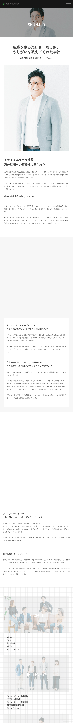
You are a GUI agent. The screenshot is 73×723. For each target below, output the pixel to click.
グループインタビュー (14, 708)
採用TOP (9, 637)
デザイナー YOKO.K (13, 699)
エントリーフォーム (13, 649)
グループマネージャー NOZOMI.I (17, 702)
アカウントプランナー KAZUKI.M (17, 696)
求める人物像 (11, 643)
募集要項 (9, 646)
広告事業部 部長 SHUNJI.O (15, 705)
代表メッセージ (12, 640)
